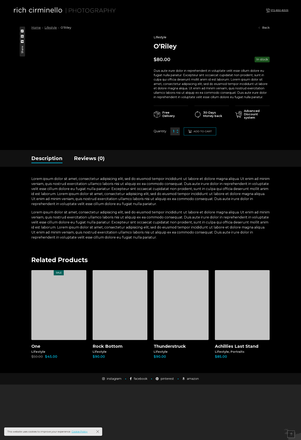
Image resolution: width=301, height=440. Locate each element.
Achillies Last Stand (236, 346)
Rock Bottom (107, 346)
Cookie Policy (79, 431)
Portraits (237, 352)
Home (36, 28)
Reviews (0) (89, 158)
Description (46, 158)
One (35, 346)
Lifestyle (51, 28)
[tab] (46, 158)
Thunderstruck (170, 346)
